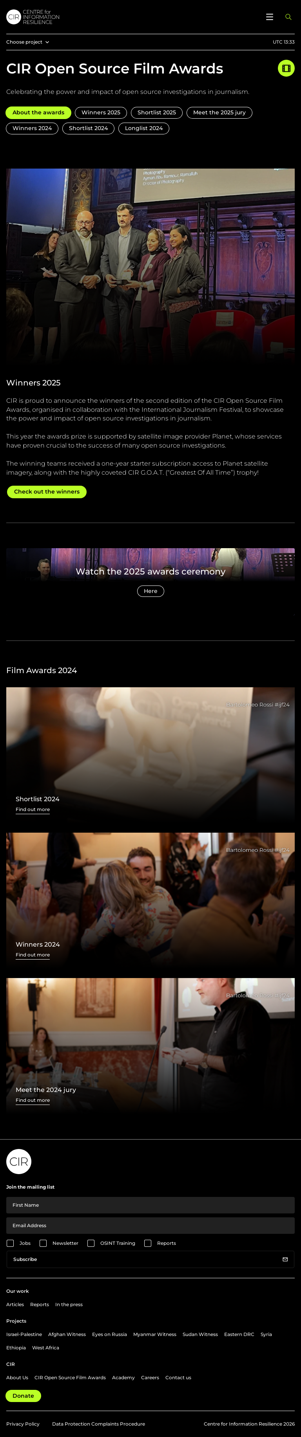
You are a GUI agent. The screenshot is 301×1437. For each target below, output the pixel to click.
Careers (150, 1377)
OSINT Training (117, 1243)
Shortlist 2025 (157, 112)
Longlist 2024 (144, 128)
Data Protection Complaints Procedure (98, 1424)
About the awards (38, 112)
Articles (15, 1304)
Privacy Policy (23, 1424)
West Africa (45, 1348)
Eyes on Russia (109, 1334)
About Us (17, 1377)
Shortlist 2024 (88, 128)
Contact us (178, 1377)
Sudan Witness (200, 1334)
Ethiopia (16, 1348)
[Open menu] (269, 17)
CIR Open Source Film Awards (70, 1377)
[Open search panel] (288, 17)
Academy (123, 1377)
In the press (69, 1304)
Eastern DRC (239, 1334)
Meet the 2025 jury (219, 112)
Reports (166, 1243)
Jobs (25, 1243)
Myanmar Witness (154, 1334)
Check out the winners (47, 491)
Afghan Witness (67, 1334)
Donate (23, 1395)
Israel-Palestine (24, 1334)
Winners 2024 (32, 128)
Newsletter (65, 1243)
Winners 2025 (101, 112)
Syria (266, 1334)
